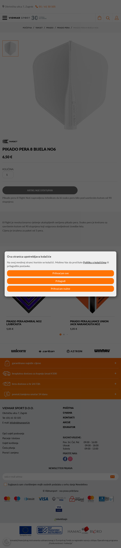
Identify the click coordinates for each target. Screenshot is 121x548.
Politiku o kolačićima (94, 262)
